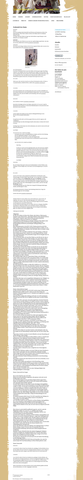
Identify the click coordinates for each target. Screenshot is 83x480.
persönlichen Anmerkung (28, 47)
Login (48, 474)
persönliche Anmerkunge (39, 82)
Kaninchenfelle (58, 49)
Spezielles (57, 44)
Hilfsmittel (57, 46)
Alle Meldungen (58, 91)
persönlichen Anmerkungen (33, 42)
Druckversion (16, 474)
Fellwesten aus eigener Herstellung (61, 51)
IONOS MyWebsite (26, 478)
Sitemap (21, 474)
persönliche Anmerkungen (26, 193)
